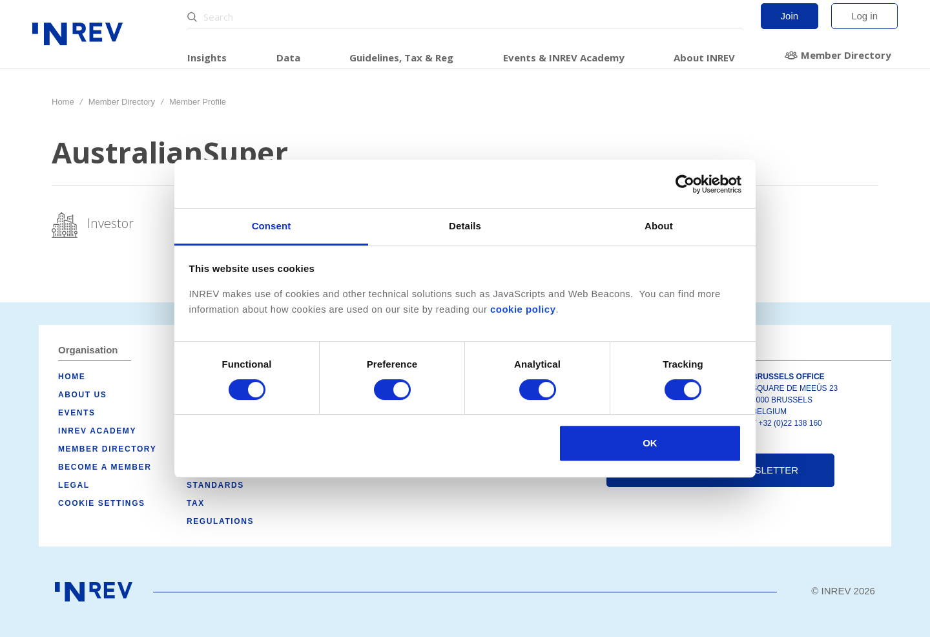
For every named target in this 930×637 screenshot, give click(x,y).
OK (650, 442)
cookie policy (523, 309)
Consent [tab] (271, 225)
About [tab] (659, 225)
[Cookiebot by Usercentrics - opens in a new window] (684, 184)
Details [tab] (465, 225)
